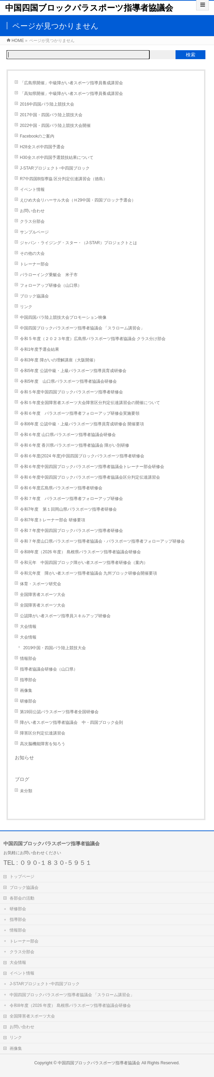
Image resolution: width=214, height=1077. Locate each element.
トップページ (22, 876)
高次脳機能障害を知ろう (42, 743)
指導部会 (28, 679)
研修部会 (28, 701)
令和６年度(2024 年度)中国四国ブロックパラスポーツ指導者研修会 (82, 456)
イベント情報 (32, 189)
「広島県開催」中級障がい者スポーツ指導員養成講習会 (71, 82)
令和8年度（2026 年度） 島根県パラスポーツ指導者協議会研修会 (80, 552)
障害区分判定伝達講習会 (42, 733)
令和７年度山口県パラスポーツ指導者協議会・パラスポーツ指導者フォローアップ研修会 (102, 541)
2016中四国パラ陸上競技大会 (47, 104)
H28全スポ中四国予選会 (42, 146)
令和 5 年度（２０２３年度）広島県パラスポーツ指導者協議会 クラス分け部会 (93, 338)
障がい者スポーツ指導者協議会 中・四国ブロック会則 (71, 722)
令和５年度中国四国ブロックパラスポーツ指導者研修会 (71, 392)
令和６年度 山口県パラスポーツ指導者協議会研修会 (68, 434)
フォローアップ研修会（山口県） (51, 285)
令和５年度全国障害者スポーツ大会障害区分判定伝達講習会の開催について (90, 402)
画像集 (26, 690)
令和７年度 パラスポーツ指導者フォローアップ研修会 (71, 498)
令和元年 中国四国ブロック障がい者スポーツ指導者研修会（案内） (84, 562)
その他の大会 (32, 253)
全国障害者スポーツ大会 (42, 594)
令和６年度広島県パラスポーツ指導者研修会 (61, 488)
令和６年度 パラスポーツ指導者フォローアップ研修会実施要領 (79, 413)
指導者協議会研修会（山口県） (49, 669)
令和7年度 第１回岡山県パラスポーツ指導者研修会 (68, 509)
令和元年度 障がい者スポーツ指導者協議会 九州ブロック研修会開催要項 (88, 573)
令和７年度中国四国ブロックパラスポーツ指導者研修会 (71, 530)
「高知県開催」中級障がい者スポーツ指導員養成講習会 (71, 93)
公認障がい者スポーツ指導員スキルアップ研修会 (65, 615)
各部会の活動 (22, 898)
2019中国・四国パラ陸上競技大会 (54, 647)
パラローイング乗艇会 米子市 (49, 274)
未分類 (26, 790)
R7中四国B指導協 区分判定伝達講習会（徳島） (64, 178)
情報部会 (28, 658)
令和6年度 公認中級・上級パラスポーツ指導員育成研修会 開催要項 (82, 424)
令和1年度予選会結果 (39, 349)
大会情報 (28, 626)
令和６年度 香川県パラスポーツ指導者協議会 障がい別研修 (74, 445)
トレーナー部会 (34, 264)
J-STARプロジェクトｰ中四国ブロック (55, 168)
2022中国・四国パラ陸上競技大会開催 (55, 125)
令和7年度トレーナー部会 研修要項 (52, 520)
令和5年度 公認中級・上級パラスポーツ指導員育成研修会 (73, 370)
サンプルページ (34, 232)
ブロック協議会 (34, 296)
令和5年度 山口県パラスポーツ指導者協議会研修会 (68, 381)
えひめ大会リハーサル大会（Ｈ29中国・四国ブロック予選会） (78, 200)
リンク (26, 306)
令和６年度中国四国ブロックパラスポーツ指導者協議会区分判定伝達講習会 (90, 477)
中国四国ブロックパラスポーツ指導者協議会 (89, 7)
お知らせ (24, 757)
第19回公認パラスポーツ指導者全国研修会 (59, 711)
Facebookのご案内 (37, 136)
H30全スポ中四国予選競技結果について (56, 157)
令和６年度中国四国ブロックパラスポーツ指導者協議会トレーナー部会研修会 (92, 466)
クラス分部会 (32, 221)
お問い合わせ (32, 210)
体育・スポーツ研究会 (40, 583)
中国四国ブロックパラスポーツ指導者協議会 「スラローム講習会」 (82, 328)
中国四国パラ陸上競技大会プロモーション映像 (63, 317)
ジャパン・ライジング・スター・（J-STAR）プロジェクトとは (78, 242)
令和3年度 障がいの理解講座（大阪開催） (59, 360)
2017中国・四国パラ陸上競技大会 (51, 114)
